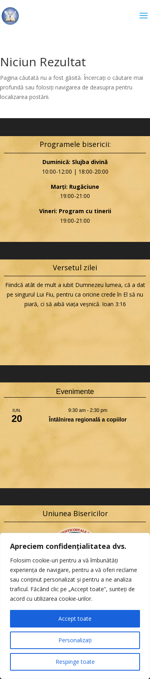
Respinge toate (75, 661)
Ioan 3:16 (114, 304)
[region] (75, 606)
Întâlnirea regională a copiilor (88, 419)
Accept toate (75, 618)
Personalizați (75, 640)
